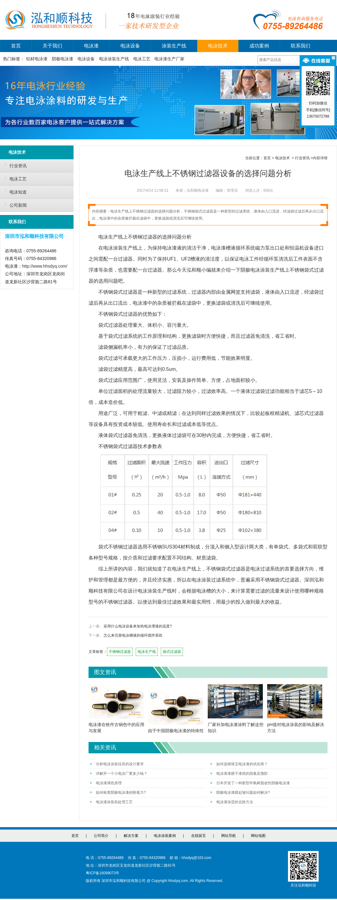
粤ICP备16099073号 (102, 873)
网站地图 (258, 836)
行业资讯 (14, 164)
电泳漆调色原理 (106, 783)
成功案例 (259, 45)
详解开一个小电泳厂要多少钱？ (118, 773)
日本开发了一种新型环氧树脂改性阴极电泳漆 (250, 783)
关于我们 (52, 45)
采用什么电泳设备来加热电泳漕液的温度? (138, 626)
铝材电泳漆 (36, 58)
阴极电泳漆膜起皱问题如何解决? (240, 792)
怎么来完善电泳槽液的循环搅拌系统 (133, 635)
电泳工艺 (141, 58)
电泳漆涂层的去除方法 (231, 802)
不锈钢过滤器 (120, 652)
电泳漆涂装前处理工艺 (111, 802)
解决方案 (131, 836)
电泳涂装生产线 (114, 58)
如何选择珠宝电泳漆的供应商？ (239, 764)
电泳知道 (14, 191)
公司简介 (101, 836)
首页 (16, 45)
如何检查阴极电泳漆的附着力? (118, 792)
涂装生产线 (174, 45)
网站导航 (228, 836)
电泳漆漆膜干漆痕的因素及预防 (239, 773)
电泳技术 (218, 45)
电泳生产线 (147, 652)
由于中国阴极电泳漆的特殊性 (176, 730)
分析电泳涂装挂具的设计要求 (117, 764)
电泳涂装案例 (165, 836)
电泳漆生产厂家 (169, 58)
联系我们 (300, 45)
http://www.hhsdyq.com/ (44, 266)
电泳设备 (130, 45)
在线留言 (198, 836)
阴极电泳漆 (62, 58)
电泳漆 (91, 45)
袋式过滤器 (172, 652)
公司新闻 (14, 204)
